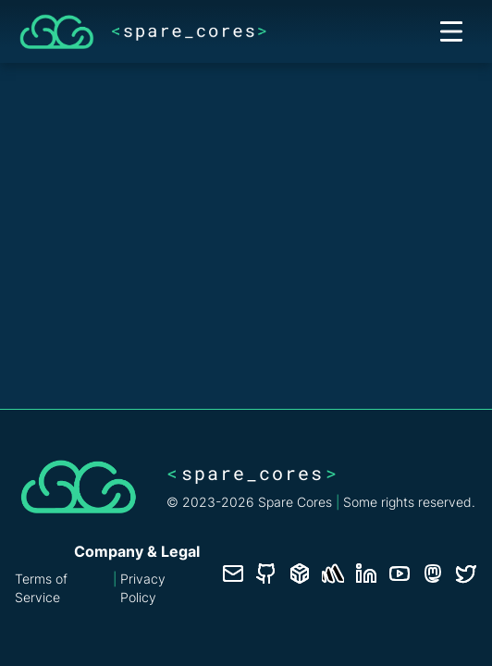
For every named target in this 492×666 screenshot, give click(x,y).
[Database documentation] (300, 573)
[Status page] (333, 573)
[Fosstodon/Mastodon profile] (433, 573)
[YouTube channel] (399, 573)
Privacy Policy (143, 588)
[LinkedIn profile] (366, 573)
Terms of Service (41, 588)
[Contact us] (233, 573)
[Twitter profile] (466, 573)
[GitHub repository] (266, 573)
